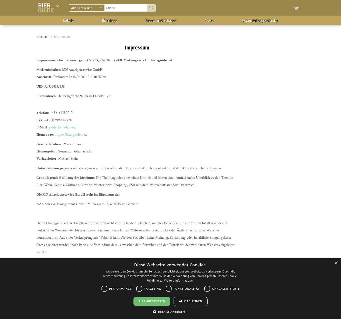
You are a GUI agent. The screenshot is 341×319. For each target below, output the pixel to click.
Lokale (68, 20)
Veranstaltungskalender (260, 20)
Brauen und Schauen (161, 20)
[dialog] (170, 288)
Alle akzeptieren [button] (152, 301)
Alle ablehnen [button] (190, 301)
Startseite (43, 37)
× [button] (336, 263)
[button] (170, 311)
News (209, 20)
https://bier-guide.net (70, 134)
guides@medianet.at (63, 127)
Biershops (109, 20)
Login (296, 8)
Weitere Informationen (179, 280)
